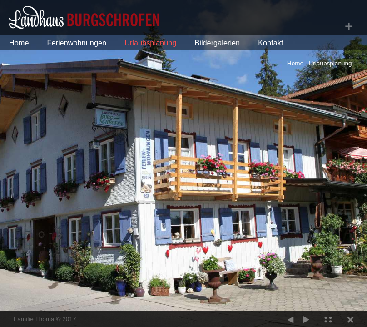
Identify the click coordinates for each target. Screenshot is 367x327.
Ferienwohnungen (77, 43)
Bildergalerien (217, 43)
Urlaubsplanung (150, 43)
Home (19, 43)
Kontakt (270, 43)
